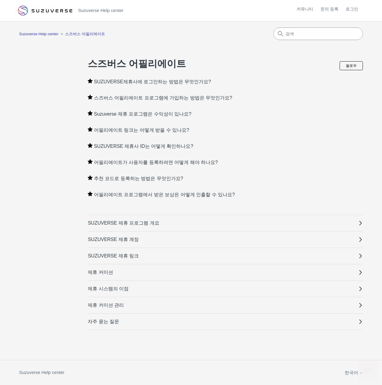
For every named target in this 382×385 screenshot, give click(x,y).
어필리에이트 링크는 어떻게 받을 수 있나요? (141, 130)
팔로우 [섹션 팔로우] (351, 66)
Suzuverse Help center (38, 34)
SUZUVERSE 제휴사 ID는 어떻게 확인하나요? (143, 146)
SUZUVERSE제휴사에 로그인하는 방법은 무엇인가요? (152, 81)
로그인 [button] (352, 9)
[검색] (318, 34)
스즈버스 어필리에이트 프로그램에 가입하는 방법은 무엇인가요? (163, 97)
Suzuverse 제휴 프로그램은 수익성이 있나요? (142, 113)
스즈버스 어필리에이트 (85, 34)
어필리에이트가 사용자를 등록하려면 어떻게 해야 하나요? (156, 162)
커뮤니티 (305, 9)
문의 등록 (329, 9)
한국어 (354, 372)
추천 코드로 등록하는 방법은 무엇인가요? (138, 178)
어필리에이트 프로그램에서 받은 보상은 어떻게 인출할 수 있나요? (164, 194)
